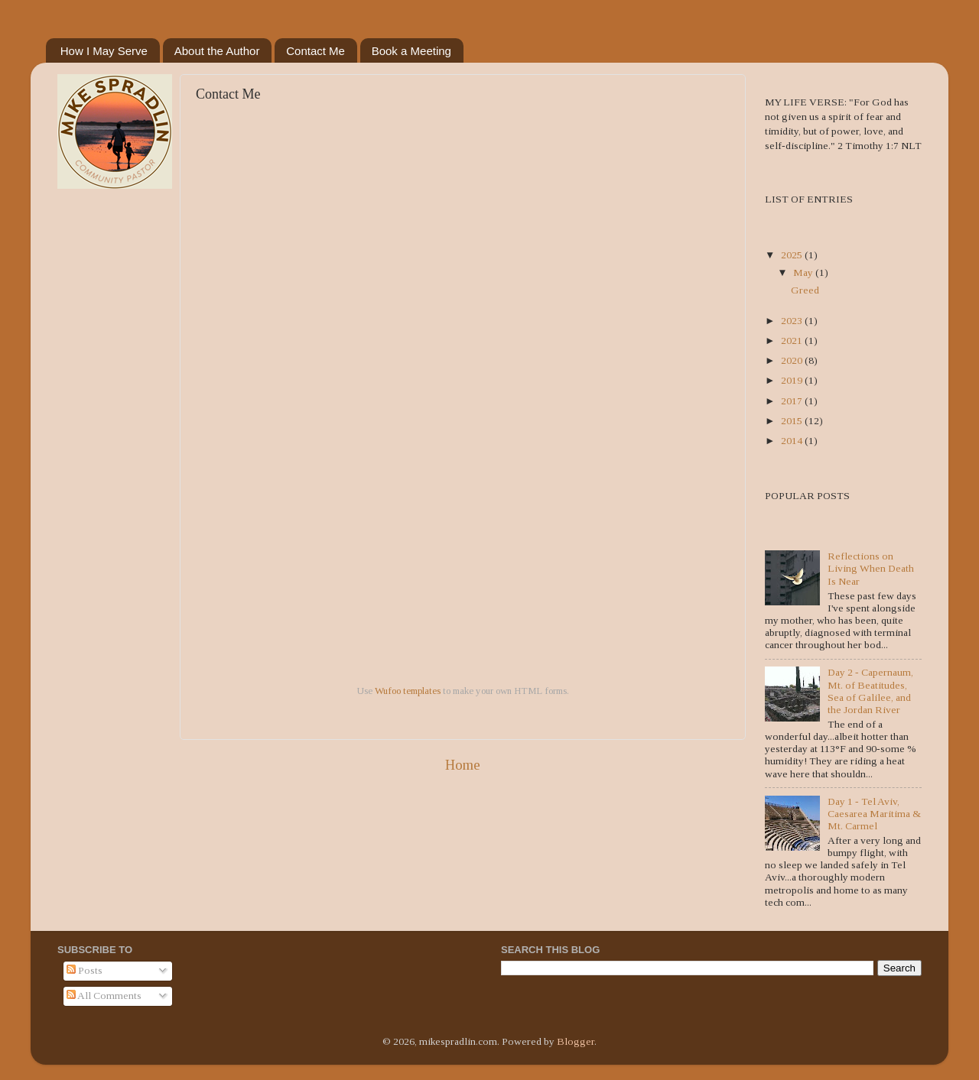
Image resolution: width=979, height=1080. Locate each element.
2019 (793, 380)
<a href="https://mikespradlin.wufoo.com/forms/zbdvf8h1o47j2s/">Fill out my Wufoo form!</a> (463, 398)
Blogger (575, 1041)
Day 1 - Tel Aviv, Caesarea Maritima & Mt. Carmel (874, 814)
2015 (793, 420)
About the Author (217, 50)
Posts (84, 970)
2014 (793, 440)
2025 (793, 255)
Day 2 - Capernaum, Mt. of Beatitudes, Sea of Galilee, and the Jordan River (870, 690)
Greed (805, 290)
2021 (793, 340)
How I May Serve (104, 50)
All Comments (104, 995)
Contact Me (315, 50)
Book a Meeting (411, 50)
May (804, 272)
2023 (793, 320)
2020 (793, 360)
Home (462, 765)
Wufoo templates (408, 690)
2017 (793, 401)
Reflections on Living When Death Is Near (871, 568)
